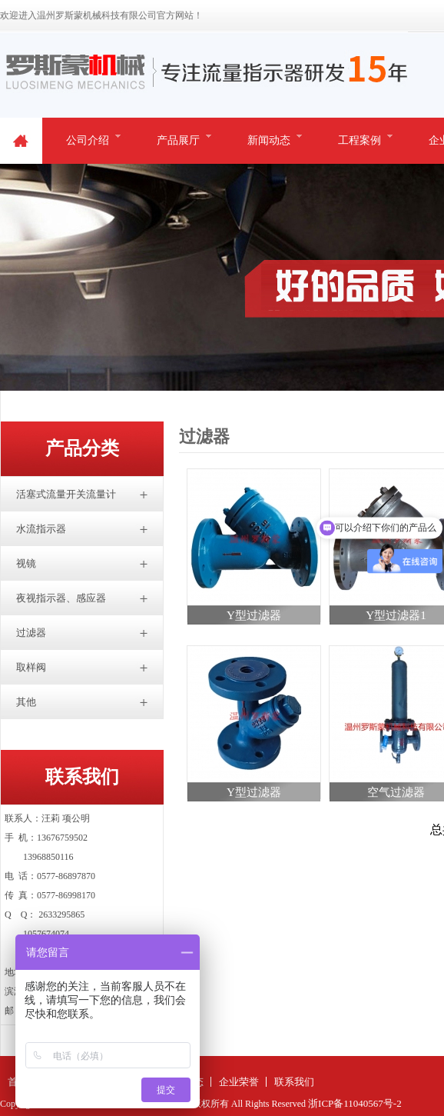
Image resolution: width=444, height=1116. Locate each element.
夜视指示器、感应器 (61, 598)
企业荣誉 (239, 1082)
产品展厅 (178, 140)
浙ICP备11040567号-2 (355, 1103)
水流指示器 (41, 529)
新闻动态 (268, 140)
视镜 (26, 563)
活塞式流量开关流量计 (66, 494)
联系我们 (294, 1082)
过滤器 (31, 632)
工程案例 (359, 140)
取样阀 (31, 667)
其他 (26, 702)
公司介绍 (87, 140)
